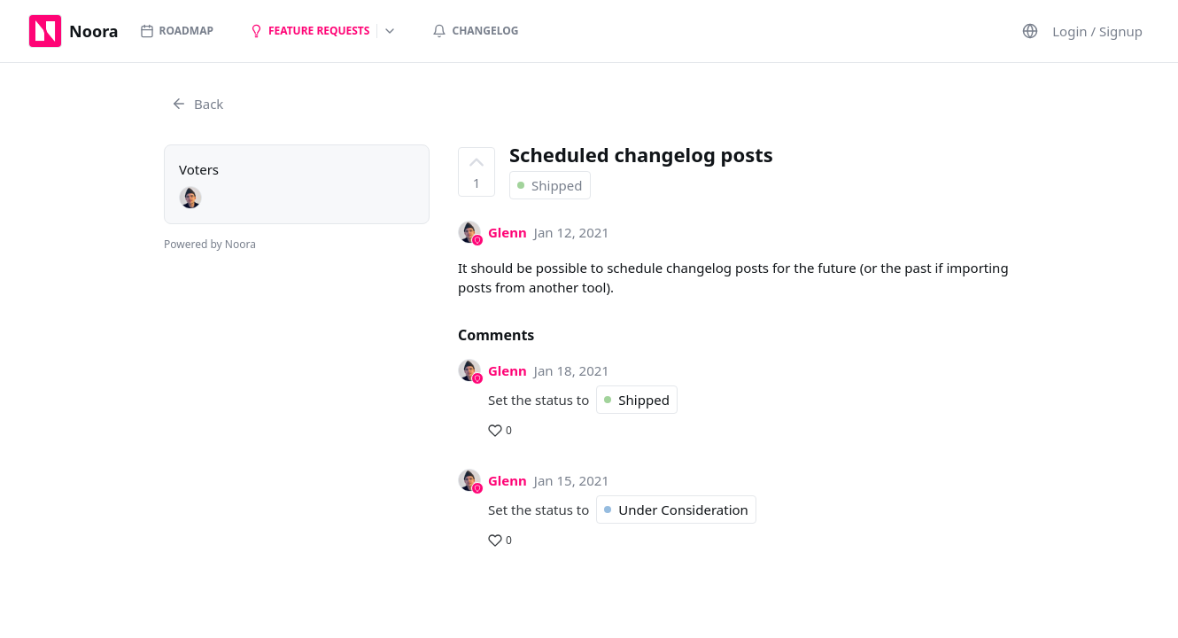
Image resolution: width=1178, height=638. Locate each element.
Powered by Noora (210, 244)
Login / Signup (1097, 31)
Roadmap (176, 30)
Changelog (475, 30)
